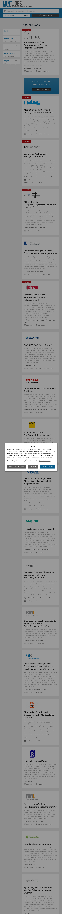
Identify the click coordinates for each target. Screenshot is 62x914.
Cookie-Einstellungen (16, 467)
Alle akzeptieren (47, 467)
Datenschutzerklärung (45, 461)
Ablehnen (33, 467)
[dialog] (31, 457)
